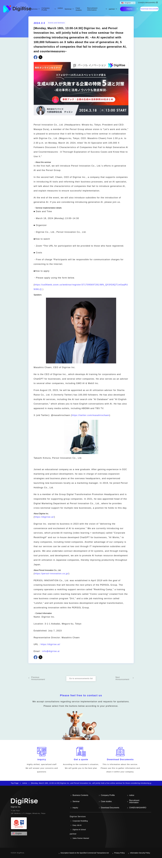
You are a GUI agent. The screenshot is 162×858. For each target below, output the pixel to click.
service (35, 9)
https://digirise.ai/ (44, 517)
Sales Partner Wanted (81, 838)
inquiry (129, 9)
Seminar (68, 9)
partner (112, 9)
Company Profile (46, 9)
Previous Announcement (38, 678)
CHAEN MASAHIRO (146, 3)
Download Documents (149, 9)
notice (60, 8)
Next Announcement (122, 678)
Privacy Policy (119, 853)
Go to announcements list (81, 678)
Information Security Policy (140, 853)
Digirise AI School (79, 830)
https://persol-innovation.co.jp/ (52, 573)
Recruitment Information (92, 9)
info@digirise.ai (51, 651)
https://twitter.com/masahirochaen (90, 415)
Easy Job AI (77, 825)
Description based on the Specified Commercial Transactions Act (85, 853)
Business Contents (80, 795)
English (126, 3)
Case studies (79, 9)
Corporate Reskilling (80, 821)
